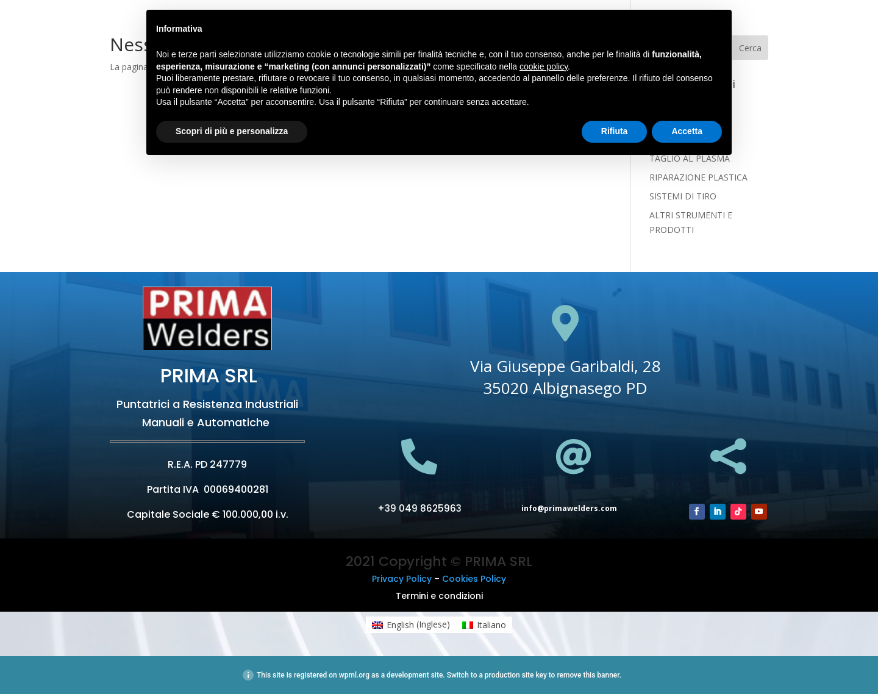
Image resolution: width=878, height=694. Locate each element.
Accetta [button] (686, 131)
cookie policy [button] (543, 66)
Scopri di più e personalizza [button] (232, 131)
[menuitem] (411, 624)
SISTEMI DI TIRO (682, 196)
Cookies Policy (474, 579)
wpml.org (354, 675)
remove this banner (588, 675)
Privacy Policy (402, 579)
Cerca (750, 48)
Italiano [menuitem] (491, 625)
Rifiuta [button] (614, 131)
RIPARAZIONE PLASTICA (698, 177)
